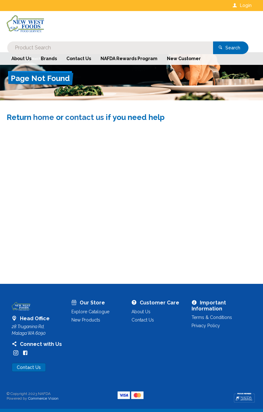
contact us (84, 117)
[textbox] (105, 25)
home (43, 117)
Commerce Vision (43, 398)
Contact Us (29, 367)
